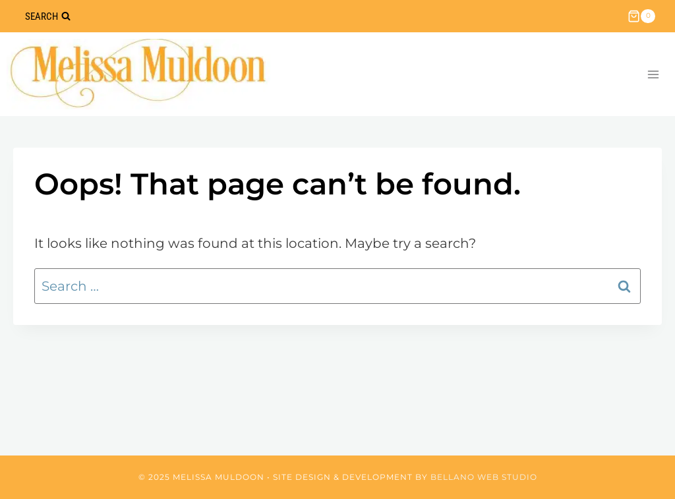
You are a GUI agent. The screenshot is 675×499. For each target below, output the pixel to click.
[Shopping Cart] (641, 16)
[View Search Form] (47, 16)
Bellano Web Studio (483, 477)
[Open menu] (653, 74)
